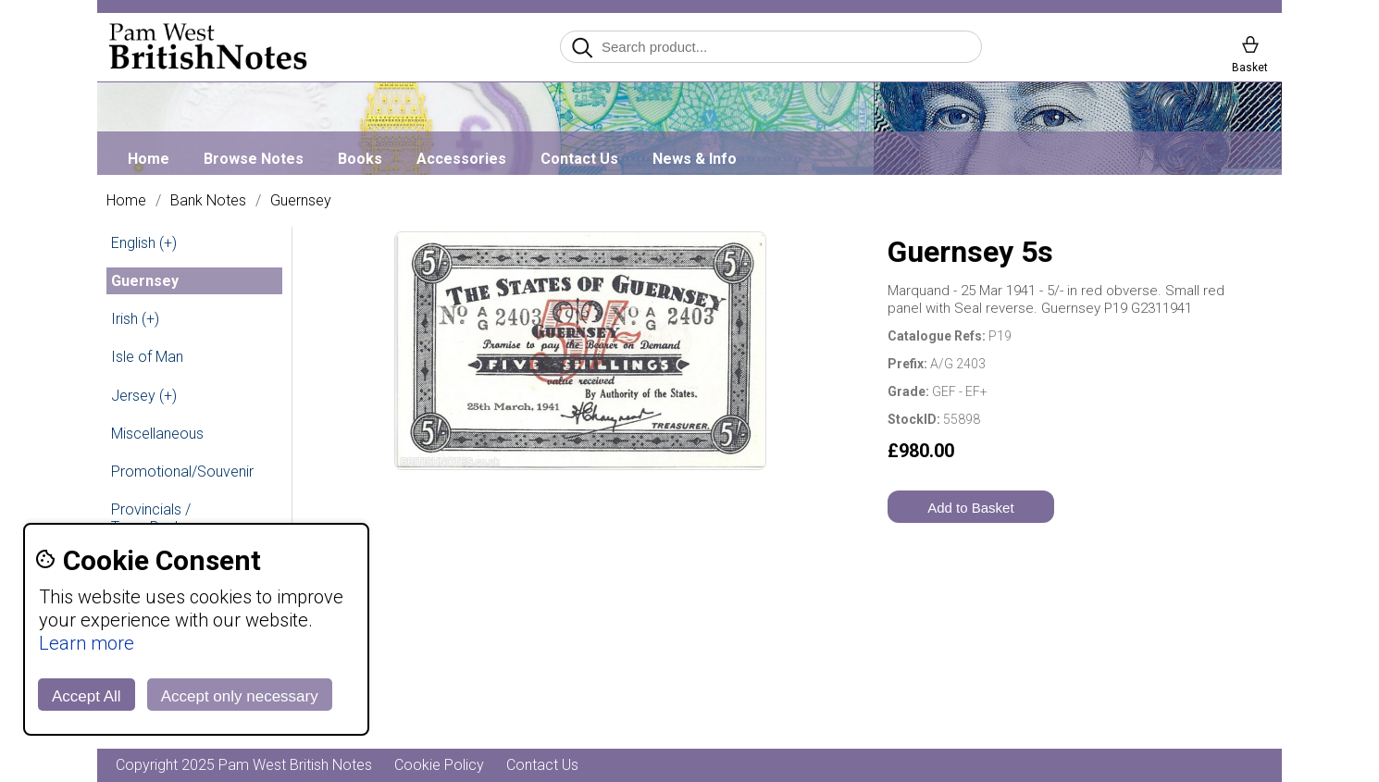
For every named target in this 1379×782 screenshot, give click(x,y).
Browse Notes (254, 159)
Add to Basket (970, 507)
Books (360, 159)
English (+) (144, 243)
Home (148, 159)
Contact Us (579, 159)
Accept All (86, 696)
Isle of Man (147, 357)
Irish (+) (135, 319)
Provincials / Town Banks (151, 518)
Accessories (461, 159)
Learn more (86, 643)
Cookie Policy (439, 765)
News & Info (694, 159)
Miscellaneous (157, 433)
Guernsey (300, 200)
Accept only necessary (239, 696)
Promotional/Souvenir (182, 471)
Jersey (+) (144, 395)
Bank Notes (208, 200)
